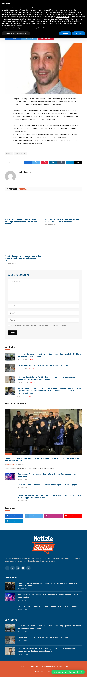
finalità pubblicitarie (62, 17)
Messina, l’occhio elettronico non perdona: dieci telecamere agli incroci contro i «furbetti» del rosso (23, 258)
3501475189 (63, 666)
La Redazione (25, 172)
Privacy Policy (38, 671)
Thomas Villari (20, 153)
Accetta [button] (79, 33)
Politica (8, 454)
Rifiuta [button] (65, 33)
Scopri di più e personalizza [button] (15, 33)
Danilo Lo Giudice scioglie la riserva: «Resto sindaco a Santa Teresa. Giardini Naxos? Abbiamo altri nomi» (42, 459)
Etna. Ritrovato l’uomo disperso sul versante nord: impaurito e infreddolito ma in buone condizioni (21, 222)
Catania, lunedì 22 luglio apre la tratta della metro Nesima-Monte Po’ (43, 365)
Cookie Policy (50, 671)
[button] (68, 672)
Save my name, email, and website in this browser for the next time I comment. (39, 326)
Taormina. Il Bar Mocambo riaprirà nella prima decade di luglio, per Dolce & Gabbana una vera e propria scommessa (49, 355)
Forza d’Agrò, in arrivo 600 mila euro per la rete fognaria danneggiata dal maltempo (62, 221)
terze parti (36, 12)
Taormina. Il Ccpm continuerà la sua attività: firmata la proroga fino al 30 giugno (47, 485)
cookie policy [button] (72, 10)
